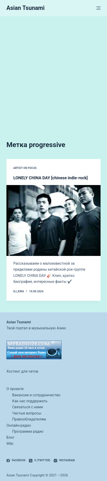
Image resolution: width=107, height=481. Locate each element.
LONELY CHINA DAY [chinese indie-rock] (50, 177)
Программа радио (27, 431)
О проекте (15, 389)
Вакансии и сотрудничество (36, 395)
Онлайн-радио (18, 425)
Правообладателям (29, 419)
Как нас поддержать (30, 401)
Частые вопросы (26, 413)
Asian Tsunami (25, 8)
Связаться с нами (27, 407)
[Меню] (98, 8)
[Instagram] (64, 460)
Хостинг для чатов (22, 371)
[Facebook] (15, 460)
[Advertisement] (53, 72)
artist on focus (25, 168)
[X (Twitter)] (39, 460)
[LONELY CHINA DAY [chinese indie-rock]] (53, 220)
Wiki (9, 443)
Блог (10, 437)
